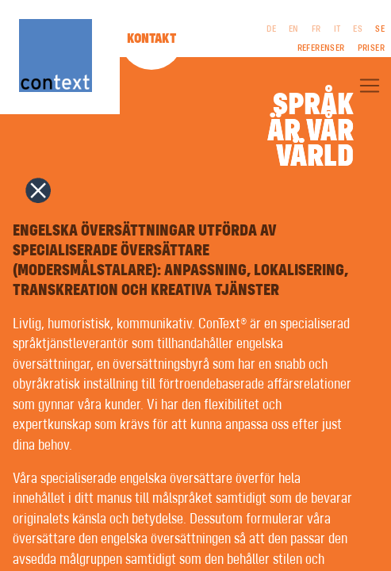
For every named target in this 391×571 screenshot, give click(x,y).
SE (380, 29)
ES (357, 29)
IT (337, 29)
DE (271, 29)
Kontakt (151, 39)
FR (316, 29)
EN (294, 29)
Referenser (321, 48)
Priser (371, 48)
